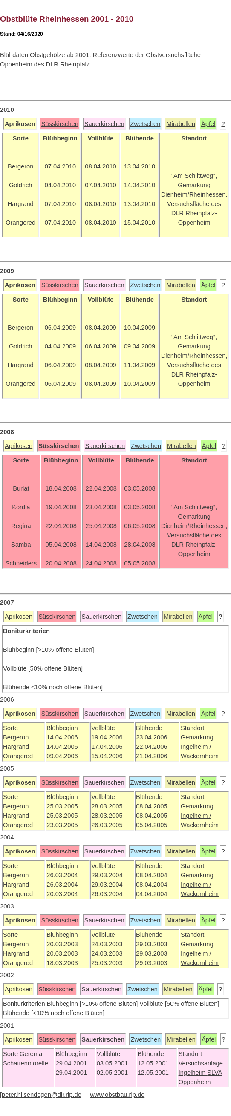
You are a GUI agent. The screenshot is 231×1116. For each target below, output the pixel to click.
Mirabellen (180, 123)
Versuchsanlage (201, 1063)
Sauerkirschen (104, 123)
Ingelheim (193, 1072)
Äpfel (208, 123)
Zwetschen (145, 123)
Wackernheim (200, 825)
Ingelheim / (196, 815)
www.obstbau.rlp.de (117, 1094)
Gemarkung (197, 806)
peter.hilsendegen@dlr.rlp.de (41, 1094)
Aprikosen (18, 445)
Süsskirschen (59, 123)
